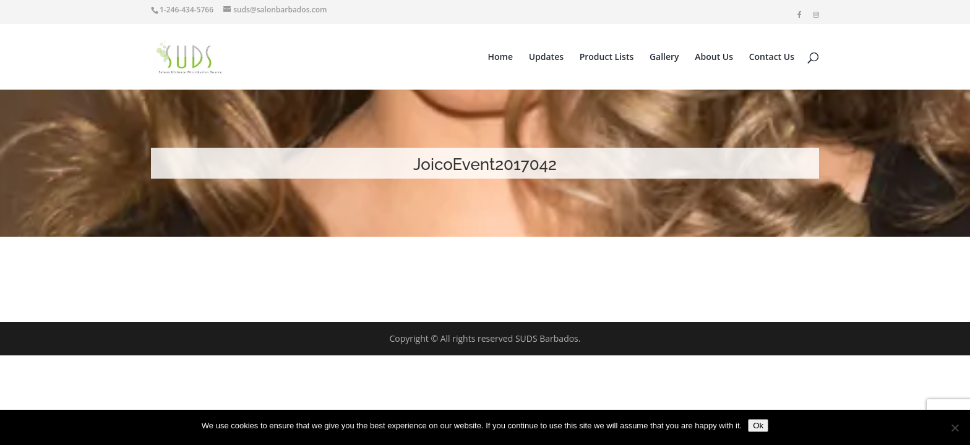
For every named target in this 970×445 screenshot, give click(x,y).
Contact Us (771, 57)
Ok (758, 425)
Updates (546, 57)
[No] (954, 428)
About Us (714, 57)
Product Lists (607, 57)
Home (500, 57)
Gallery (664, 57)
